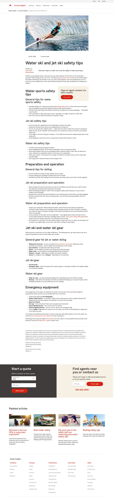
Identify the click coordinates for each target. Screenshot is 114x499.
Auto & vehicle (13, 466)
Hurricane (90, 476)
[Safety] (61, 6)
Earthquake (90, 466)
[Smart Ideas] (54, 6)
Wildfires (89, 485)
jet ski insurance (50, 318)
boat (68, 292)
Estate (30, 469)
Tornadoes (90, 482)
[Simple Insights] (20, 6)
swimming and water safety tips (42, 316)
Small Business (33, 489)
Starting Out (52, 466)
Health (31, 476)
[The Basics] (31, 6)
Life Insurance (32, 482)
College (31, 466)
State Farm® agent (44, 320)
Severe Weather (91, 479)
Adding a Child (52, 476)
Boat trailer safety (42, 430)
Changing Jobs (52, 479)
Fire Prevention (91, 469)
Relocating (51, 489)
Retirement (32, 485)
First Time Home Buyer (55, 472)
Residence (12, 476)
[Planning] (38, 6)
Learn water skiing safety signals (75, 216)
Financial (31, 472)
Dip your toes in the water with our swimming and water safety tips (68, 433)
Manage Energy (72, 469)
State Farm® (29, 71)
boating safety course (62, 106)
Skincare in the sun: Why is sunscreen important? (18, 432)
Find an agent (95, 384)
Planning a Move (53, 482)
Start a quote (20, 390)
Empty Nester (52, 492)
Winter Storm (90, 489)
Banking (12, 469)
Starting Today (71, 476)
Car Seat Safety (72, 466)
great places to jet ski (65, 77)
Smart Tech (71, 472)
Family (11, 472)
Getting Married (53, 469)
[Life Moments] (46, 6)
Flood (88, 472)
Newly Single (52, 485)
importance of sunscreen (64, 244)
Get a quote (66, 97)
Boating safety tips (91, 430)
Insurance (31, 479)
